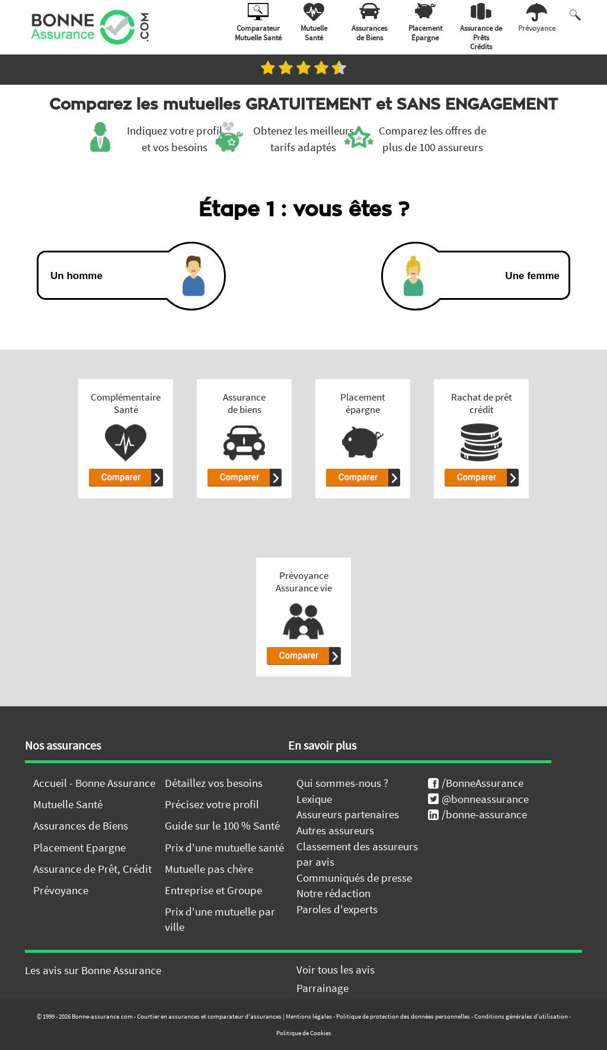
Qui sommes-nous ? (342, 783)
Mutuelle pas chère (209, 869)
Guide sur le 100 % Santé (222, 825)
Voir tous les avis (335, 969)
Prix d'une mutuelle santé (224, 847)
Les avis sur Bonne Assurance (93, 970)
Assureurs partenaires (347, 814)
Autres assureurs (335, 830)
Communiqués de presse (354, 877)
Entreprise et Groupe (213, 890)
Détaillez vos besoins (214, 783)
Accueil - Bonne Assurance (94, 783)
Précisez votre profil (212, 804)
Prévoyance (60, 890)
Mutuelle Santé (68, 804)
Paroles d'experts (337, 909)
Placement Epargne (79, 847)
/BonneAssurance (475, 783)
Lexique (314, 799)
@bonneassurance (478, 799)
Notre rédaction (333, 893)
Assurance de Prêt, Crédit (92, 869)
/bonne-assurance (477, 814)
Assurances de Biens (80, 825)
